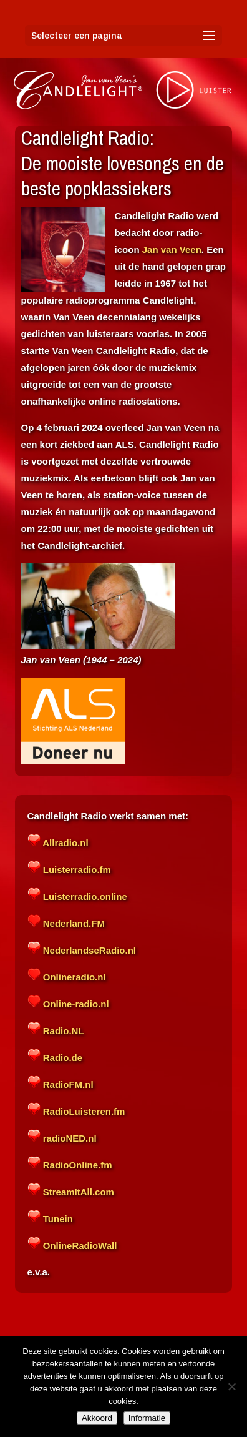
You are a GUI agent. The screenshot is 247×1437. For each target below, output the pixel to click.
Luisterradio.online (84, 896)
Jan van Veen (171, 249)
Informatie (146, 1418)
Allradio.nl (65, 842)
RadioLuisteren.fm (83, 1111)
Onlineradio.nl (73, 977)
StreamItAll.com (77, 1192)
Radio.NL (62, 1030)
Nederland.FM (74, 923)
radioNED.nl (69, 1138)
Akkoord (97, 1418)
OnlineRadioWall (79, 1245)
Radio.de (62, 1057)
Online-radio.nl (75, 1004)
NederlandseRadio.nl (88, 950)
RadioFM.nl (67, 1084)
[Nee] (231, 1386)
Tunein (57, 1218)
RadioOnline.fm (76, 1165)
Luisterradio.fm (76, 869)
